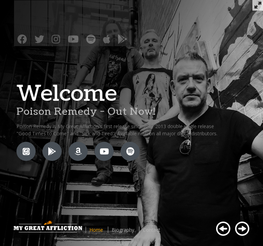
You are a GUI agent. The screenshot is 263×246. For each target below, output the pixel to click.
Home (96, 230)
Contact (151, 230)
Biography (123, 230)
